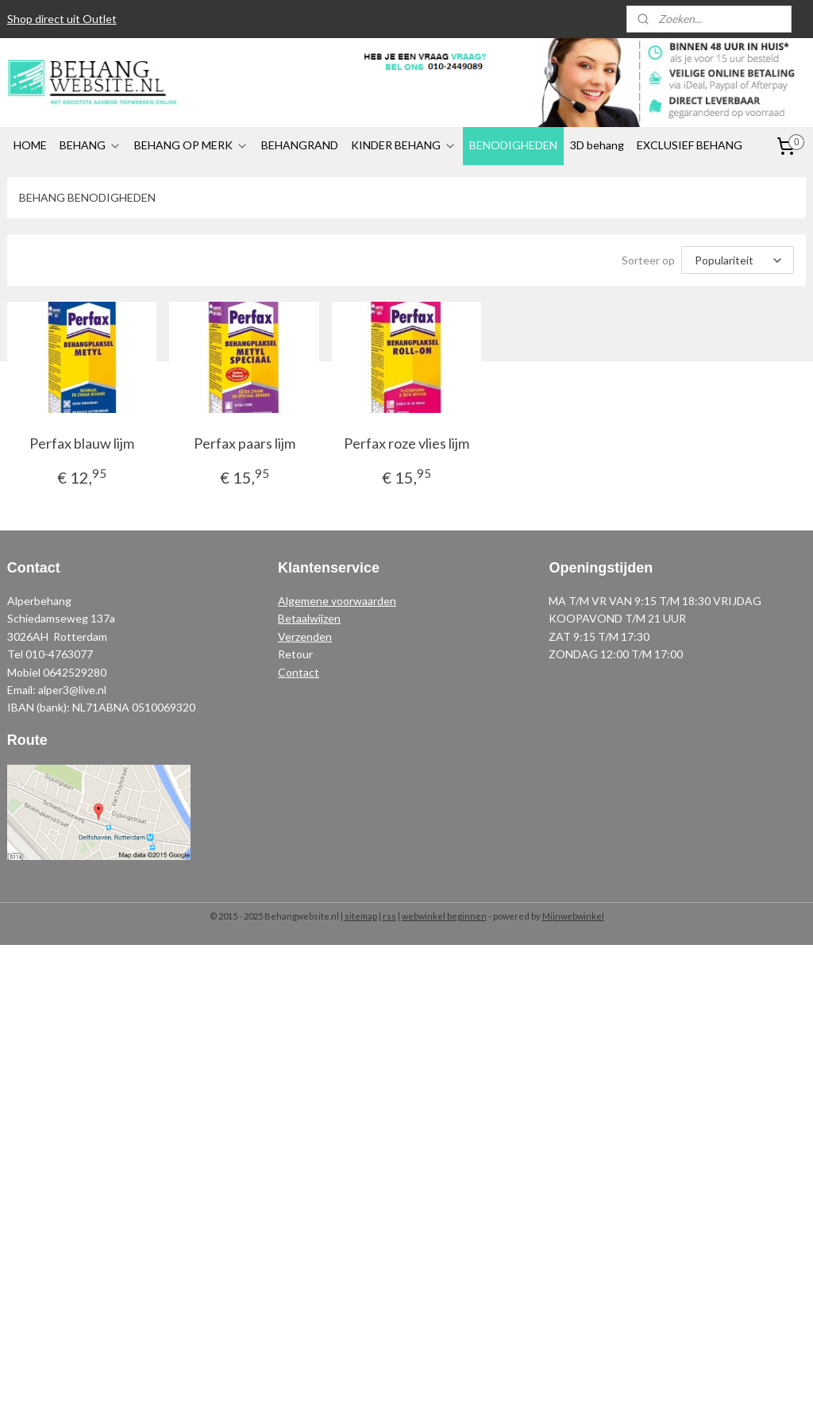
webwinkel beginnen (444, 916)
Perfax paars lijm (244, 443)
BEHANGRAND (299, 145)
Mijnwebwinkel (573, 916)
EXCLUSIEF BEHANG (689, 145)
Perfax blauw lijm (81, 443)
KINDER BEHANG (404, 145)
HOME (30, 145)
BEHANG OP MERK (191, 145)
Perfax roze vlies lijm (406, 443)
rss (389, 916)
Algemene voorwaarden (337, 600)
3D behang (597, 145)
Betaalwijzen (309, 618)
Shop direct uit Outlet (62, 18)
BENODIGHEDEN (513, 145)
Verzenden (305, 636)
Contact (298, 672)
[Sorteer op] (737, 260)
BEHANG (90, 145)
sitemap (361, 916)
